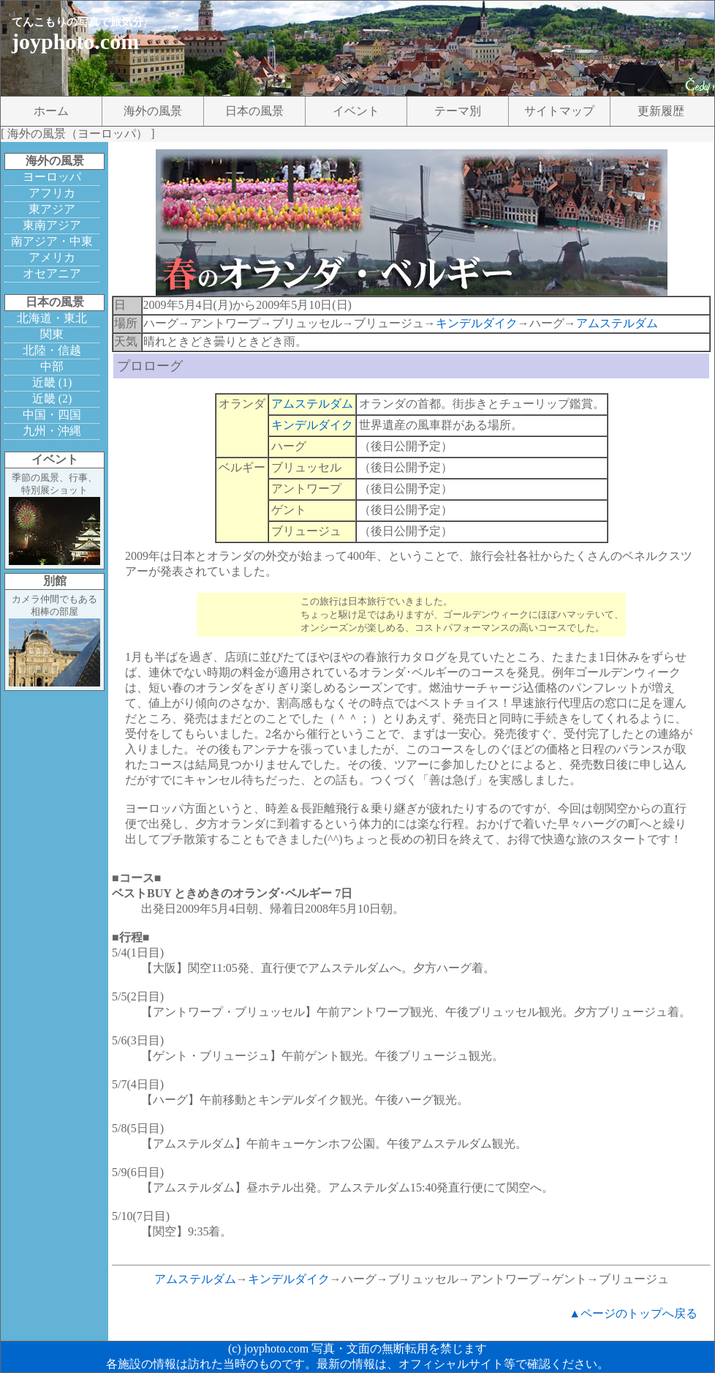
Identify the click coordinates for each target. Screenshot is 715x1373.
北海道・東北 (52, 318)
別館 (55, 581)
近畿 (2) (52, 398)
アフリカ (52, 193)
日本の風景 (254, 111)
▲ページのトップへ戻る (633, 1313)
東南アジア (52, 225)
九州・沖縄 (52, 430)
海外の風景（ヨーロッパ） (77, 133)
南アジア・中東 (52, 241)
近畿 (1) (52, 382)
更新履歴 (661, 111)
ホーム (51, 111)
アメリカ (52, 257)
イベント (356, 111)
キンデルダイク (477, 323)
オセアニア (52, 273)
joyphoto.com (75, 41)
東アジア (52, 209)
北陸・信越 (52, 350)
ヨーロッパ (52, 177)
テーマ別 (457, 111)
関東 (52, 334)
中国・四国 (52, 414)
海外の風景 (153, 111)
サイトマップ (559, 111)
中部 (52, 366)
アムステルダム (617, 323)
